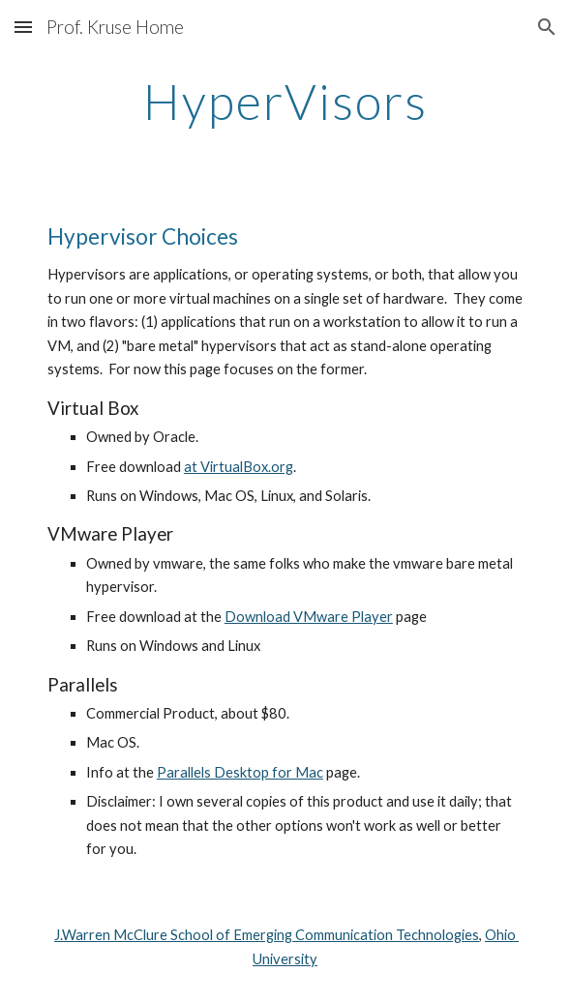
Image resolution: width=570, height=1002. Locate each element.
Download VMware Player (309, 616)
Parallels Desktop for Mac (240, 772)
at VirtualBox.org (238, 466)
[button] (23, 26)
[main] (285, 101)
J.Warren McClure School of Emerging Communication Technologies (266, 935)
